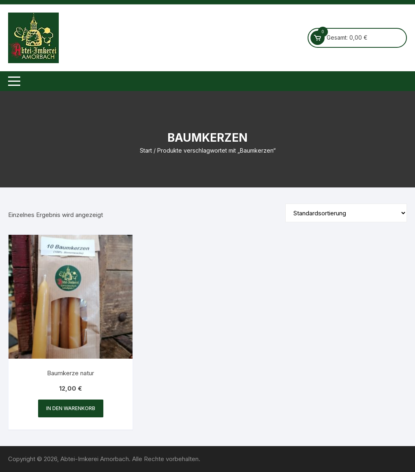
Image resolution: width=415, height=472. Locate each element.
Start (146, 150)
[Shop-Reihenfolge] (346, 213)
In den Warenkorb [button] (70, 408)
